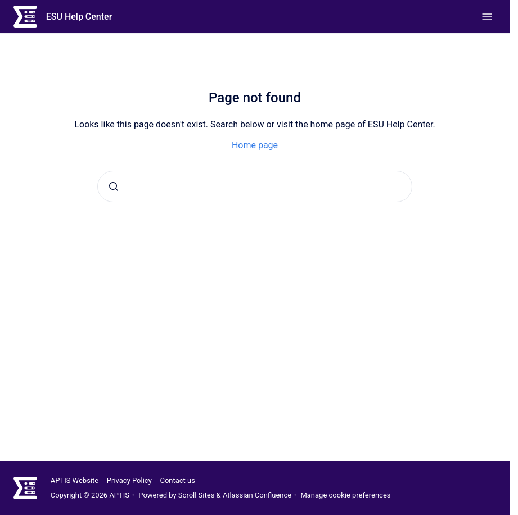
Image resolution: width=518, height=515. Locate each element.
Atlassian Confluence (257, 495)
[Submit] (114, 186)
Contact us (177, 480)
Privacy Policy (129, 480)
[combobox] (255, 186)
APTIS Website (74, 480)
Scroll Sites (196, 495)
